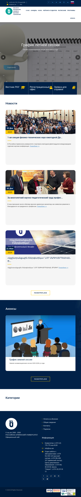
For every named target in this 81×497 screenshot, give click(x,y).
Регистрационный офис (40, 88)
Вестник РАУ (12, 87)
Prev (3, 57)
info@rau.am (12, 4)
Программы (71, 10)
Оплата (72, 18)
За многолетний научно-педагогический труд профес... (35, 198)
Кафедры (34, 10)
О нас (28, 10)
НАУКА (40, 10)
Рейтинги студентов (50, 10)
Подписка (46, 429)
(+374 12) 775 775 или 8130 (17, 2)
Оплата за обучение (50, 419)
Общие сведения (49, 422)
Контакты (46, 426)
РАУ (21, 4)
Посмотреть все (40, 293)
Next (77, 57)
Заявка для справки (60, 88)
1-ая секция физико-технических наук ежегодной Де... (34, 137)
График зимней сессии (20, 359)
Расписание (62, 10)
